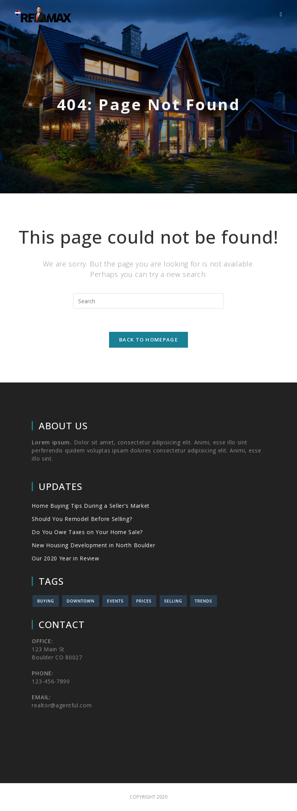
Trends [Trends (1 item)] (203, 601)
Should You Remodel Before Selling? (82, 518)
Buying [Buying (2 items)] (45, 601)
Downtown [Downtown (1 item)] (81, 601)
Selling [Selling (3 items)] (173, 601)
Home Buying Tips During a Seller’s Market (91, 505)
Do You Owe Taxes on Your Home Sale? (87, 532)
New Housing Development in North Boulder (93, 545)
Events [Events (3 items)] (115, 601)
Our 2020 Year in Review (65, 558)
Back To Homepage (148, 339)
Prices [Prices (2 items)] (144, 601)
